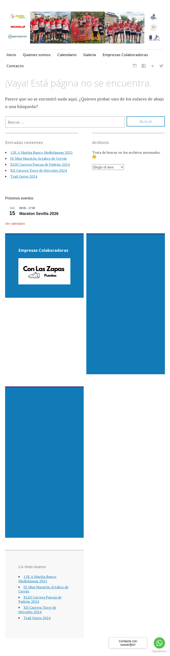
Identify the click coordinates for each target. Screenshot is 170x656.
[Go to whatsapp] (159, 642)
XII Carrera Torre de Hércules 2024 (38, 170)
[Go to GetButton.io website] (159, 651)
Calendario (67, 54)
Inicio (11, 54)
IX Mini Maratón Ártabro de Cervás (38, 158)
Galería (89, 54)
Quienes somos (37, 54)
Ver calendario (15, 223)
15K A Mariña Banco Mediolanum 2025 (41, 152)
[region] (44, 271)
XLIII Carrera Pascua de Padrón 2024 (40, 164)
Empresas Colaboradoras (125, 54)
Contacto (15, 65)
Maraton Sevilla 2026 (38, 213)
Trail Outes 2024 (23, 176)
